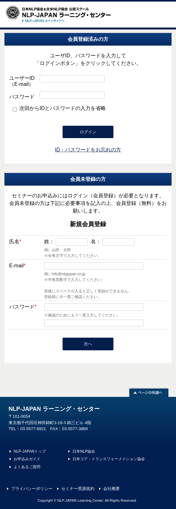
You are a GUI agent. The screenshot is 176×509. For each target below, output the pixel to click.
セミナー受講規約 (77, 488)
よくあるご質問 (27, 467)
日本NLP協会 (83, 451)
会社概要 (111, 488)
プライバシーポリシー (31, 488)
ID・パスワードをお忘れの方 (88, 149)
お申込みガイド (27, 459)
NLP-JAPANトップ (30, 451)
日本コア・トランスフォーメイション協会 (108, 459)
